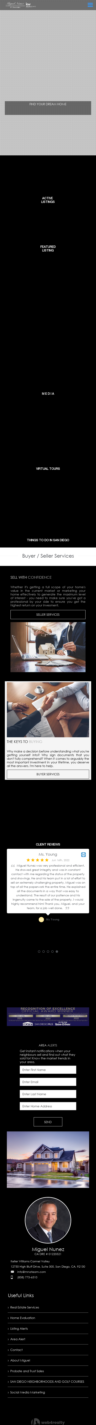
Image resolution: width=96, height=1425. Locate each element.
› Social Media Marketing (27, 1401)
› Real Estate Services (24, 1307)
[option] (48, 899)
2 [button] (43, 951)
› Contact (15, 1352)
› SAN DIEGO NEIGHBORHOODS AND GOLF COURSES (41, 1387)
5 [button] (57, 951)
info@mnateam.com (31, 1271)
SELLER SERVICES (47, 614)
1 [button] (39, 951)
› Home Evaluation (22, 1319)
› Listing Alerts (18, 1330)
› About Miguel (19, 1363)
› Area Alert (17, 1341)
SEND (48, 1122)
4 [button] (52, 951)
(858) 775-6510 (27, 1277)
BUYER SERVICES (48, 774)
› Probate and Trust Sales (27, 1374)
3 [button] (48, 951)
